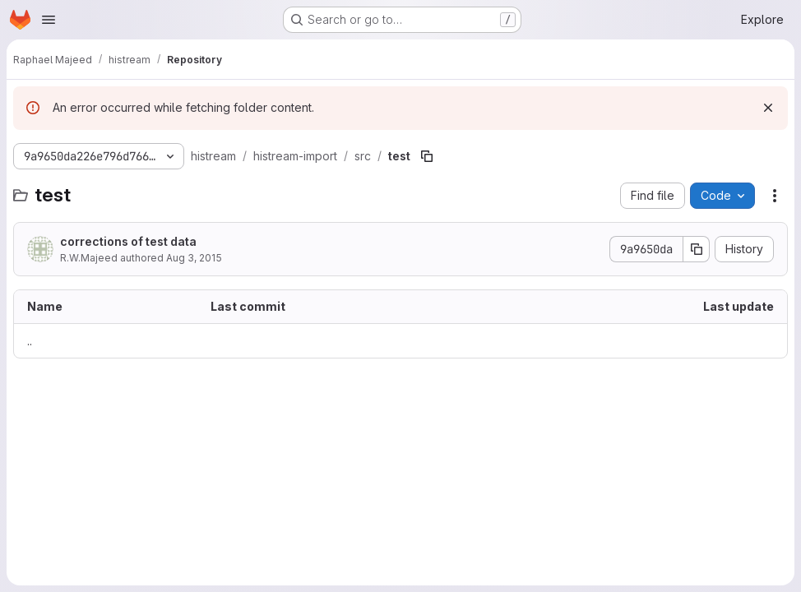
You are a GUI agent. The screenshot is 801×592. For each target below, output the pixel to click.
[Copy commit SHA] (696, 249)
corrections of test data (128, 241)
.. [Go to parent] (29, 341)
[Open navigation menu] (48, 20)
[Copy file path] (427, 156)
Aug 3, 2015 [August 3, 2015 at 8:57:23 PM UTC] (194, 258)
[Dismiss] (768, 108)
